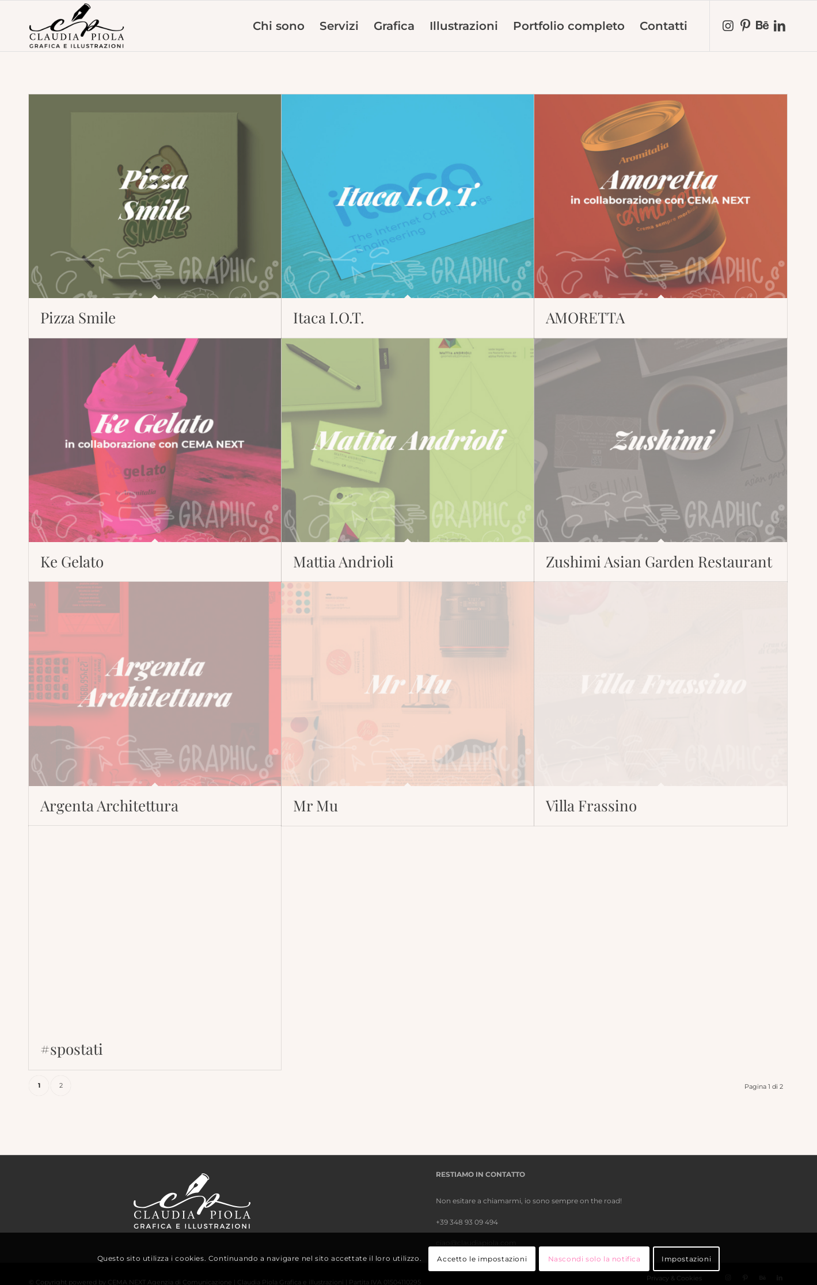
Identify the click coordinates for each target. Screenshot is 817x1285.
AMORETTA (585, 317)
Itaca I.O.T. (328, 317)
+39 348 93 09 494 (467, 1222)
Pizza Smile (78, 317)
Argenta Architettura (109, 805)
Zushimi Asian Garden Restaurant (659, 561)
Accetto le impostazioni (482, 1259)
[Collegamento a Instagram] (727, 25)
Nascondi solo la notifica (594, 1259)
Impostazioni (686, 1259)
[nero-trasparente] (76, 26)
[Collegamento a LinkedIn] (779, 25)
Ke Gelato (72, 561)
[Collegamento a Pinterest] (745, 25)
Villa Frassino (591, 805)
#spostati (71, 1049)
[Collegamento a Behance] (762, 25)
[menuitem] (278, 26)
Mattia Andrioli (343, 561)
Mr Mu (315, 805)
